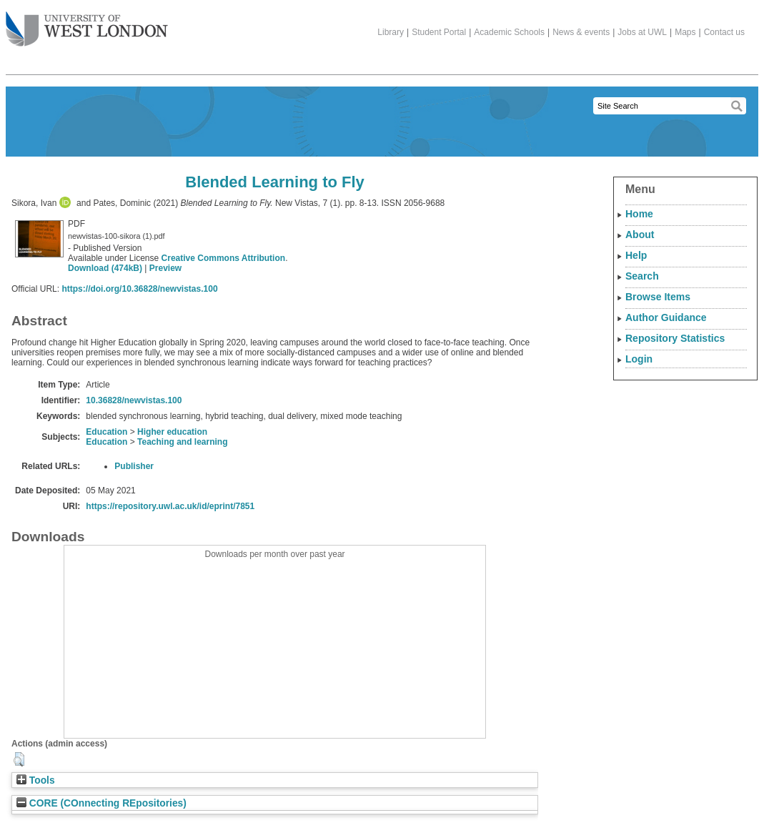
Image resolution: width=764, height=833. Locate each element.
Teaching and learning (182, 442)
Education (106, 432)
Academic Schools (509, 32)
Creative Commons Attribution (224, 258)
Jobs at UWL (642, 32)
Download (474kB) (105, 268)
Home (639, 214)
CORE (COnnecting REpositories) (101, 803)
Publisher (134, 466)
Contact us (724, 32)
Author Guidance (666, 317)
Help (636, 255)
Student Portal (439, 32)
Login (639, 359)
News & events (581, 32)
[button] (19, 759)
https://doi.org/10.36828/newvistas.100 (139, 289)
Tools (35, 780)
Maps (685, 32)
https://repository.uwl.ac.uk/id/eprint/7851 (170, 506)
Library (390, 32)
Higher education (172, 432)
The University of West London (87, 23)
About (639, 234)
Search (642, 276)
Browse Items (657, 296)
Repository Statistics (675, 338)
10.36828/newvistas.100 (134, 400)
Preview (165, 268)
